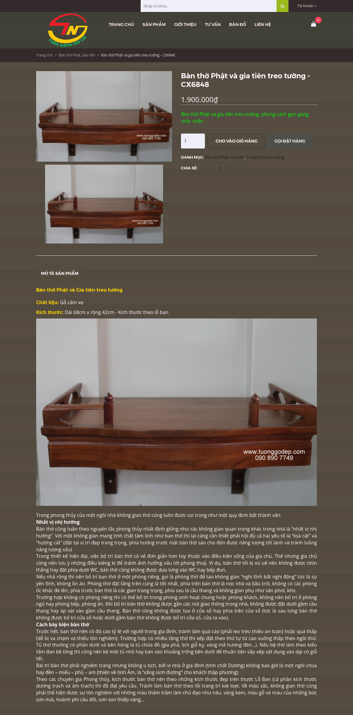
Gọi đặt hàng (289, 141)
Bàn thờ (45, 529)
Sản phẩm (154, 24)
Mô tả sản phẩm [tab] (60, 273)
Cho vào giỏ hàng (236, 141)
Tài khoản (307, 5)
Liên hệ (262, 24)
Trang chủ (121, 24)
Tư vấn (213, 24)
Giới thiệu (185, 24)
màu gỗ (257, 692)
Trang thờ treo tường (265, 157)
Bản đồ (237, 24)
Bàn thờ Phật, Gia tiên (77, 55)
